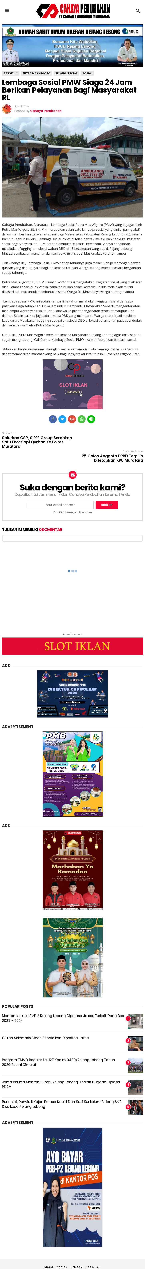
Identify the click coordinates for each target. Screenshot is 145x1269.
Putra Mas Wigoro (36, 73)
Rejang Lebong (66, 73)
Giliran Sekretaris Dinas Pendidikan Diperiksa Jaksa (45, 1024)
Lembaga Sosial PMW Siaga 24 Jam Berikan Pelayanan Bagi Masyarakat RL (69, 90)
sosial (87, 73)
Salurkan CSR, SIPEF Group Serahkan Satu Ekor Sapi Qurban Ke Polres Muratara (37, 442)
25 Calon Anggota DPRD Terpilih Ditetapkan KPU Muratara (112, 440)
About (48, 1253)
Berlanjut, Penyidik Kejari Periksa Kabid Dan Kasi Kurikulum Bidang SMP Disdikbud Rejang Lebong (62, 1090)
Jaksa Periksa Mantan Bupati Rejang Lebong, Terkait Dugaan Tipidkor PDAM (61, 1070)
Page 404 (93, 1253)
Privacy (77, 1253)
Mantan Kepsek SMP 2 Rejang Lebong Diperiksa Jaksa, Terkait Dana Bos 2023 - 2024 (63, 1004)
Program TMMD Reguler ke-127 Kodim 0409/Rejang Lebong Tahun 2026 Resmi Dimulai (58, 1048)
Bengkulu (11, 73)
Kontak (62, 1253)
